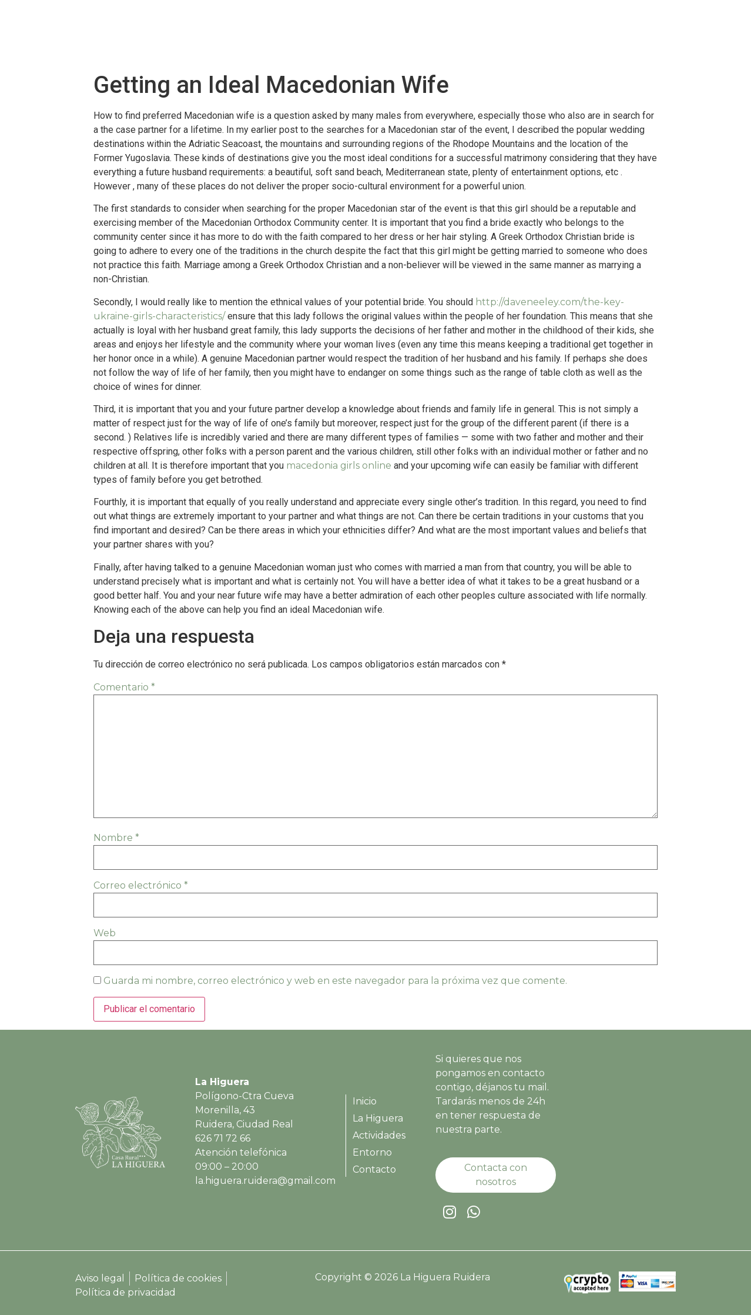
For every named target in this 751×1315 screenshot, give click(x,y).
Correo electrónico (140, 885)
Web (104, 933)
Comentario (124, 687)
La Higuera (440, 36)
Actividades (513, 36)
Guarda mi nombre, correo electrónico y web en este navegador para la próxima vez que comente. (335, 980)
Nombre (116, 837)
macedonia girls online (338, 465)
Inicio (384, 36)
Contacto (639, 36)
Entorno (578, 36)
